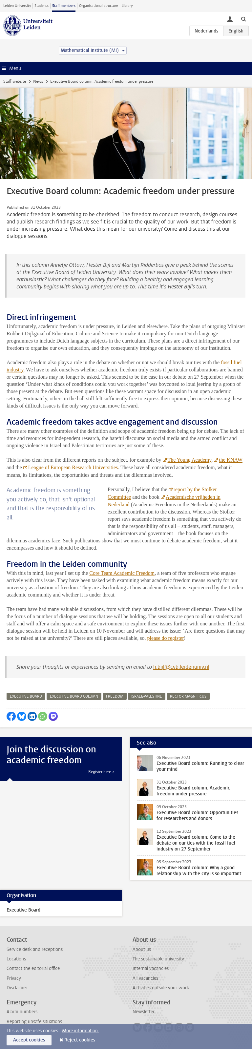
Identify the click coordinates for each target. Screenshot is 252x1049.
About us (142, 949)
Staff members (63, 5)
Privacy (14, 978)
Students (41, 5)
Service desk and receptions (35, 949)
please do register (165, 638)
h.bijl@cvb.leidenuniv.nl (181, 666)
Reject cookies (79, 1040)
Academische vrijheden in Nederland (164, 500)
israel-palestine (146, 696)
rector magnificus (188, 696)
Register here (99, 771)
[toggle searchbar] (243, 18)
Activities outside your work (161, 988)
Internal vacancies (151, 968)
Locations (16, 959)
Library (127, 5)
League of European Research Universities (73, 467)
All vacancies (145, 978)
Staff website (14, 81)
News (38, 81)
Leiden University (17, 5)
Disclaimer (17, 988)
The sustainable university (158, 959)
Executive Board (23, 910)
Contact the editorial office (33, 968)
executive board (26, 696)
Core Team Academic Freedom (122, 573)
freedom (114, 696)
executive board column (74, 696)
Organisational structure (98, 5)
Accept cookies (29, 1040)
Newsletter (144, 1012)
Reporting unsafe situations (34, 1021)
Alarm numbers (22, 1012)
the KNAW (230, 460)
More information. (80, 1031)
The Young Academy (189, 460)
